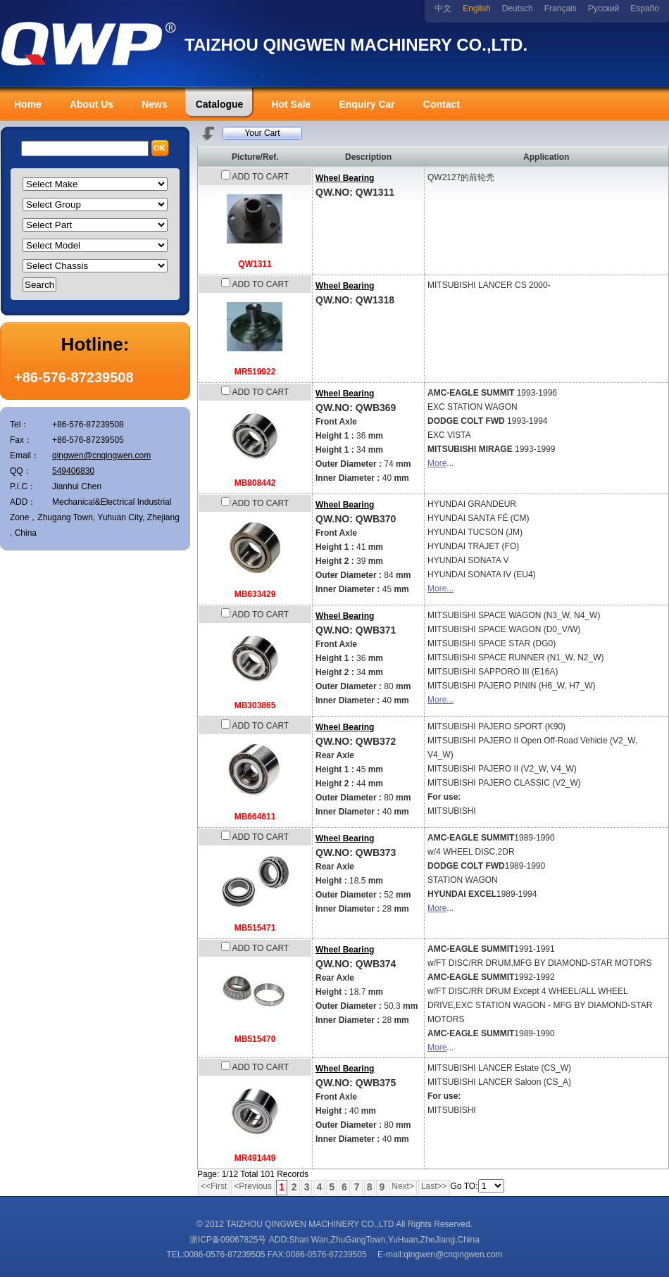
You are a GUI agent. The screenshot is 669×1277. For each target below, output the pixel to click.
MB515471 (255, 928)
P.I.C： (23, 486)
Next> (403, 1186)
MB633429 (255, 594)
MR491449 (255, 1158)
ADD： (23, 502)
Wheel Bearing (344, 178)
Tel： (19, 424)
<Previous (253, 1186)
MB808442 (255, 483)
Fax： (21, 440)
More (436, 463)
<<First (214, 1186)
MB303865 (255, 705)
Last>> (434, 1186)
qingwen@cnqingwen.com (101, 455)
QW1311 (254, 264)
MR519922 (255, 372)
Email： (24, 455)
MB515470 (255, 1039)
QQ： (21, 471)
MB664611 (255, 817)
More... (440, 588)
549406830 (73, 471)
